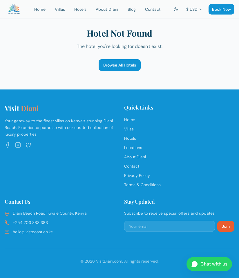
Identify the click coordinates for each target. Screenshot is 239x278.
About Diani (107, 9)
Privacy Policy (137, 175)
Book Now (221, 9)
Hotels (80, 9)
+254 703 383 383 (30, 222)
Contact (153, 9)
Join (226, 226)
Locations (133, 147)
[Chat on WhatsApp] (209, 264)
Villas (60, 9)
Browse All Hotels (119, 65)
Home (40, 9)
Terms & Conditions (142, 184)
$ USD (194, 9)
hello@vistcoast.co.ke (33, 231)
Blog (132, 9)
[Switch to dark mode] (175, 9)
